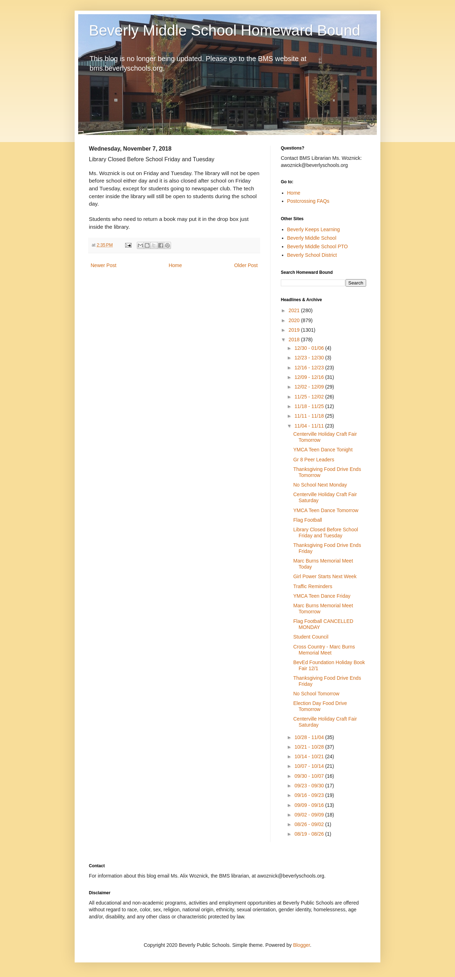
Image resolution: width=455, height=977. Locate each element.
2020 (295, 320)
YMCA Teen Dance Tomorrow (325, 510)
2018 (295, 339)
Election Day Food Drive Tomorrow (320, 706)
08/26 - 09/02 (309, 824)
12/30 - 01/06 (309, 348)
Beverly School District (312, 255)
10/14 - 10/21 (309, 756)
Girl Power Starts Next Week (325, 576)
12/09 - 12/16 (309, 377)
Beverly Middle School (312, 238)
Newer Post (103, 265)
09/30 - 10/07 (309, 776)
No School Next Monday (320, 485)
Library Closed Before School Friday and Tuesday (325, 532)
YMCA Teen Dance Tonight (323, 449)
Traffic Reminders (312, 586)
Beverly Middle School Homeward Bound (224, 30)
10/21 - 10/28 (309, 747)
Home (175, 265)
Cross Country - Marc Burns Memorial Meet (324, 650)
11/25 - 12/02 (309, 397)
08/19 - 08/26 (309, 834)
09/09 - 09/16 (309, 805)
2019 (295, 330)
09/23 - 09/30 (309, 785)
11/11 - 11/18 (309, 416)
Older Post (246, 265)
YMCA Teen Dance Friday (321, 596)
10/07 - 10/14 (309, 766)
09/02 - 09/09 (309, 815)
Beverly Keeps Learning (313, 229)
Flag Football (307, 520)
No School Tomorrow (316, 693)
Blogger (301, 945)
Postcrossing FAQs (308, 201)
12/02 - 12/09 (309, 387)
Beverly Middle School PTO (317, 246)
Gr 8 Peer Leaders (313, 459)
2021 (295, 310)
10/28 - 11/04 (309, 737)
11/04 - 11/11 (309, 426)
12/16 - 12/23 (309, 367)
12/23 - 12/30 (309, 357)
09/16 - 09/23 (309, 795)
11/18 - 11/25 (309, 406)
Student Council (310, 637)
